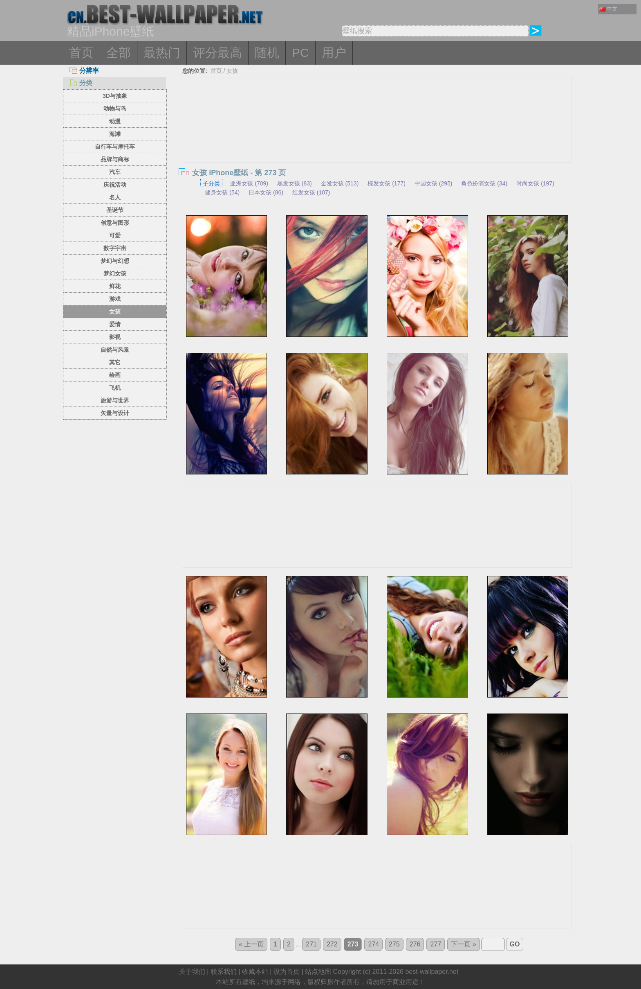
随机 (267, 52)
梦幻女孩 (114, 273)
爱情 (115, 324)
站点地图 (318, 971)
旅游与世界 (115, 400)
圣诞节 (114, 210)
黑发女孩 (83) (294, 183)
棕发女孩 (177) (387, 183)
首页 (81, 52)
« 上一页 (251, 944)
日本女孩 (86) (266, 192)
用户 (334, 52)
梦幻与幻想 (115, 260)
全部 (118, 52)
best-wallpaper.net (431, 971)
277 (435, 944)
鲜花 (115, 286)
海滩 (115, 134)
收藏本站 (255, 971)
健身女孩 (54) (222, 192)
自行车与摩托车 (115, 146)
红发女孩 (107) (311, 192)
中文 (608, 9)
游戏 (115, 299)
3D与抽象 (115, 96)
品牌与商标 (115, 159)
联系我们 (224, 971)
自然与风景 (115, 349)
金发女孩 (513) (340, 183)
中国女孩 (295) (434, 183)
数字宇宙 (114, 248)
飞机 (115, 387)
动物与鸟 (114, 108)
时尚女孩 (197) (535, 183)
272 (332, 944)
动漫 (115, 121)
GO (515, 944)
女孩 (115, 311)
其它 (115, 362)
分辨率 (84, 70)
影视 (115, 337)
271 (311, 944)
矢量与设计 (115, 413)
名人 (115, 197)
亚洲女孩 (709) (249, 183)
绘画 (115, 375)
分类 (80, 82)
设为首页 (286, 971)
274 (373, 944)
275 (394, 944)
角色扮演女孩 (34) (484, 183)
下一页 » (463, 944)
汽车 (115, 172)
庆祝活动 (114, 184)
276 (415, 944)
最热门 (161, 52)
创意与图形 (115, 222)
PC (300, 52)
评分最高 (217, 52)
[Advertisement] (377, 138)
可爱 (115, 235)
